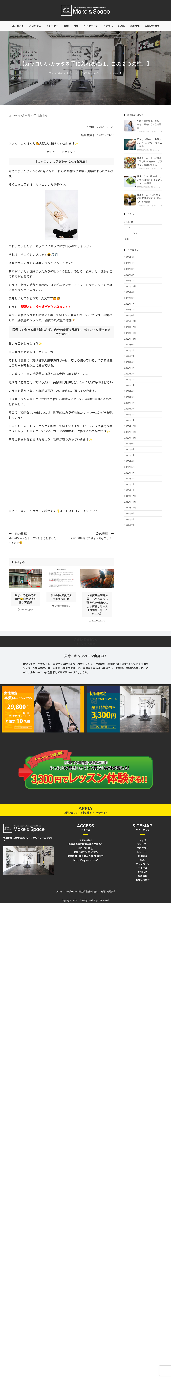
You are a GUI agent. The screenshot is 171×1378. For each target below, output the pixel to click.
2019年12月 (130, 496)
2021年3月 (129, 408)
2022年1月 (129, 385)
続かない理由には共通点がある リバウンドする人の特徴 (149, 143)
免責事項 (111, 891)
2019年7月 (129, 525)
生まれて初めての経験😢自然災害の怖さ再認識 (25, 599)
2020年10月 (130, 437)
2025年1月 (129, 303)
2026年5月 (129, 257)
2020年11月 (130, 432)
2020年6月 (129, 461)
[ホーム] (50, 73)
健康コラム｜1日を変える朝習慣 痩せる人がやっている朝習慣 (149, 198)
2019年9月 (129, 513)
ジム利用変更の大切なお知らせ (61, 597)
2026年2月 (129, 274)
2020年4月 (129, 472)
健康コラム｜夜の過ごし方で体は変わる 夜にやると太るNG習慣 (149, 180)
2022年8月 (129, 350)
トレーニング (130, 233)
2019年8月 (129, 519)
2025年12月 (130, 286)
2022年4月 (129, 367)
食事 (126, 239)
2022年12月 (130, 327)
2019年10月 (130, 507)
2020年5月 (129, 466)
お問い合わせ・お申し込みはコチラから (85, 812)
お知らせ (42, 115)
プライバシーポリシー (66, 891)
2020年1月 (129, 490)
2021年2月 (129, 414)
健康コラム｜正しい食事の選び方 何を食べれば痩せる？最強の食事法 (149, 161)
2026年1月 (129, 280)
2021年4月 (129, 402)
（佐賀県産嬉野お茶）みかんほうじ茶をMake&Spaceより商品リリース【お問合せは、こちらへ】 (97, 604)
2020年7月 (129, 455)
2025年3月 (129, 298)
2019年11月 (130, 501)
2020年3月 (129, 478)
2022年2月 (129, 379)
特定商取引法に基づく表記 (92, 891)
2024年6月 (129, 315)
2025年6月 (129, 292)
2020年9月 (129, 443)
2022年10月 (130, 338)
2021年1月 (129, 420)
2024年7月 (129, 309)
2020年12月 (130, 426)
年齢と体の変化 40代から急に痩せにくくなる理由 (149, 124)
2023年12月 (130, 321)
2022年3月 (129, 373)
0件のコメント (156, 131)
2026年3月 (129, 268)
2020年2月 (129, 484)
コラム (127, 227)
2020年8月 (129, 449)
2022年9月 (129, 344)
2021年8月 (129, 391)
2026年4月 (129, 263)
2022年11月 (130, 332)
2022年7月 (129, 356)
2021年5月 (129, 397)
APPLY (86, 808)
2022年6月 (129, 362)
